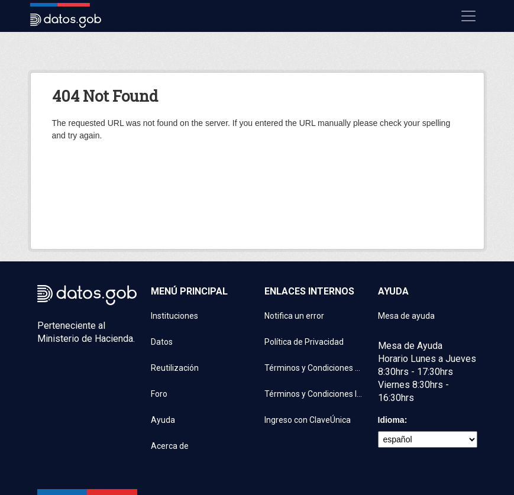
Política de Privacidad (304, 342)
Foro (159, 394)
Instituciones (174, 316)
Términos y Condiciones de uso (314, 368)
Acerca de (170, 446)
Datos (162, 342)
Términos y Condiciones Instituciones (314, 394)
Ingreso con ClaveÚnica (307, 420)
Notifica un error (294, 316)
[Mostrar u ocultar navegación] (468, 16)
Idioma (391, 420)
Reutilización (175, 368)
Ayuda (163, 420)
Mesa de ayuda (406, 316)
